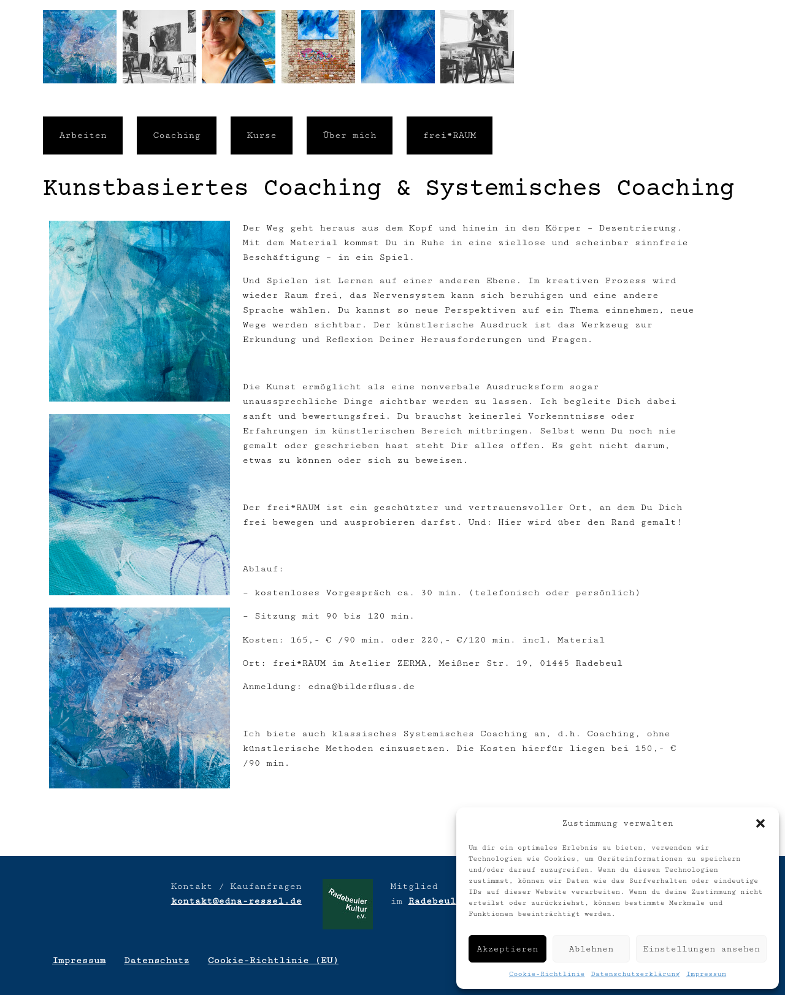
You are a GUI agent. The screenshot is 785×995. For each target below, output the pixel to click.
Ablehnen (591, 949)
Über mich (350, 135)
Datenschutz (157, 960)
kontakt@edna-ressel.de (236, 901)
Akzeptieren (507, 949)
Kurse (262, 135)
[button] (760, 823)
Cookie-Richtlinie (547, 974)
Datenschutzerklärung (635, 974)
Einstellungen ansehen (701, 949)
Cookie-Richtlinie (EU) (273, 960)
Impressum (706, 974)
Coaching (177, 135)
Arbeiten (83, 135)
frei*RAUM (449, 135)
